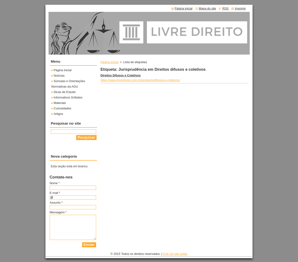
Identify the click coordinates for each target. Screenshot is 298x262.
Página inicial (109, 62)
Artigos (58, 114)
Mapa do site (207, 8)
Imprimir (240, 8)
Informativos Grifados (68, 97)
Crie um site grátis (175, 254)
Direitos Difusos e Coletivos (121, 75)
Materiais (60, 103)
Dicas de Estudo (65, 92)
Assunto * (56, 202)
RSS (225, 8)
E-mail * (55, 193)
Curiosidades (62, 108)
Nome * (55, 183)
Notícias (59, 75)
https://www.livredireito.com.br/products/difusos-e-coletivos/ (140, 80)
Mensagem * (58, 212)
